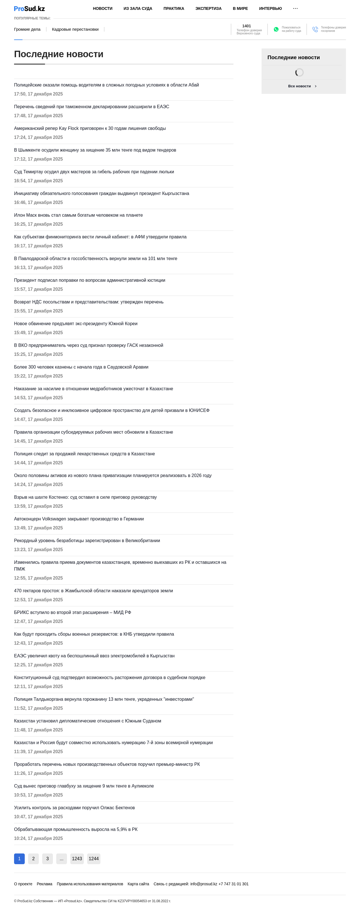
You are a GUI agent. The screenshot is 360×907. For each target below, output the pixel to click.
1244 (94, 858)
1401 (246, 26)
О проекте (23, 884)
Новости (102, 8)
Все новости (299, 86)
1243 (77, 858)
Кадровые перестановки (75, 29)
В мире (240, 8)
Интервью (270, 8)
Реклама (44, 884)
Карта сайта (138, 884)
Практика (174, 8)
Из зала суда (138, 8)
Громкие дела (27, 29)
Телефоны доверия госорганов (333, 29)
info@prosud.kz (203, 884)
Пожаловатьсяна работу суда (291, 29)
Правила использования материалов (90, 884)
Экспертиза (208, 8)
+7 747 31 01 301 (234, 884)
